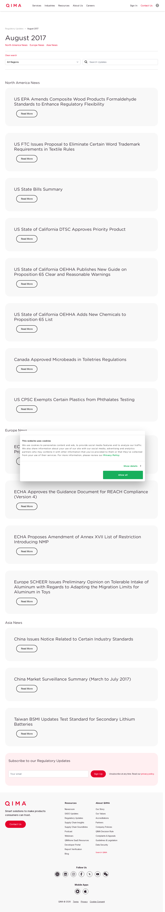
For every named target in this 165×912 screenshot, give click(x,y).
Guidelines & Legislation (106, 840)
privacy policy (147, 774)
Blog (67, 853)
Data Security (102, 845)
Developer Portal (72, 845)
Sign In (133, 5)
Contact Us (15, 824)
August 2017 (32, 28)
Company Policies (104, 827)
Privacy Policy (111, 455)
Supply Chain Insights (74, 822)
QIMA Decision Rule (105, 831)
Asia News (52, 45)
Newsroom (70, 809)
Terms (76, 901)
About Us (78, 5)
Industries (50, 5)
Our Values (101, 813)
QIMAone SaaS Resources (77, 840)
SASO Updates (71, 813)
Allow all (123, 475)
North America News (16, 45)
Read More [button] (27, 113)
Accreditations (102, 818)
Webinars (69, 836)
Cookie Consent (97, 901)
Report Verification (73, 849)
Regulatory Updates (14, 28)
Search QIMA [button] (101, 852)
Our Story (100, 809)
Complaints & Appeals (106, 836)
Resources (63, 5)
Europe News (37, 45)
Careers (90, 5)
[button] (157, 5)
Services (36, 5)
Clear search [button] (11, 55)
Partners (99, 822)
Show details (131, 466)
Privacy (84, 901)
